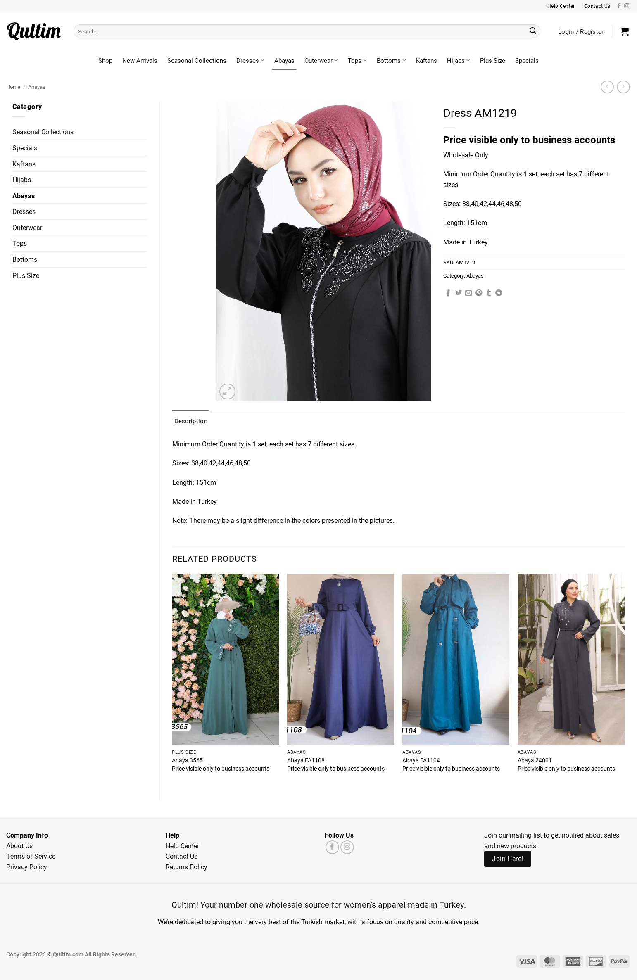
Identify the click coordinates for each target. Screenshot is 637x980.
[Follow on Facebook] (618, 6)
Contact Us (181, 856)
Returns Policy (186, 866)
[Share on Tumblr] (488, 293)
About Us (19, 845)
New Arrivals (139, 60)
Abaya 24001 (535, 760)
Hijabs (458, 60)
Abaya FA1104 (421, 760)
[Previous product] (623, 87)
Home (13, 86)
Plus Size (492, 60)
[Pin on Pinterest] (478, 293)
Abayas (284, 60)
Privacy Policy (26, 866)
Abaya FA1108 (306, 760)
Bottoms (391, 60)
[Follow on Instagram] (626, 6)
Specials (527, 60)
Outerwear (321, 60)
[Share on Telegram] (498, 293)
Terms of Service (30, 856)
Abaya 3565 (187, 760)
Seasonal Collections (196, 60)
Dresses (250, 60)
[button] (624, 31)
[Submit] (533, 31)
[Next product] (607, 87)
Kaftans (426, 60)
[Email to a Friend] (468, 293)
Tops (357, 60)
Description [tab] (190, 421)
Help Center (182, 845)
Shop (105, 60)
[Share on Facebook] (448, 293)
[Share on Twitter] (458, 293)
